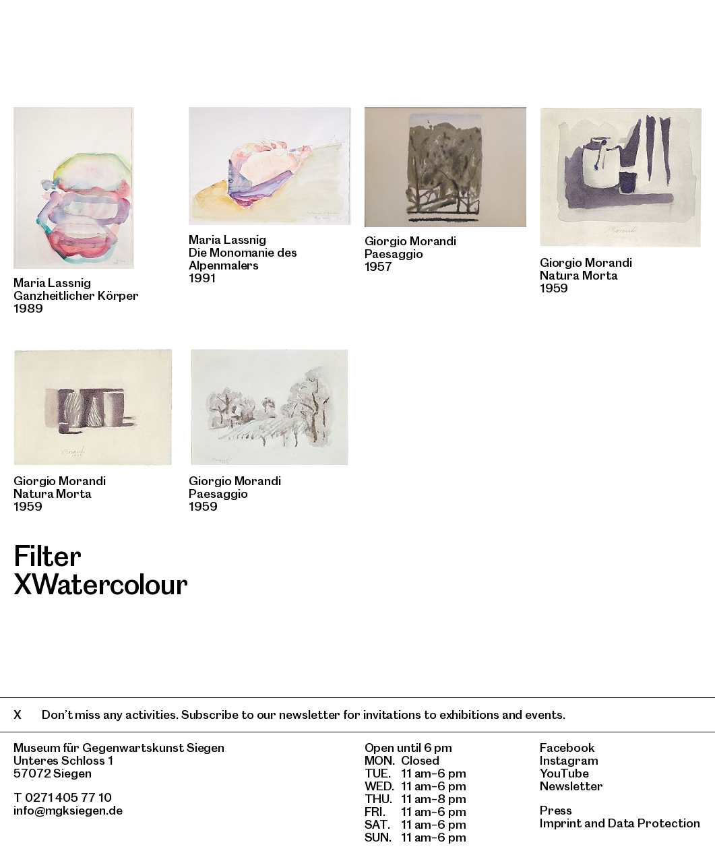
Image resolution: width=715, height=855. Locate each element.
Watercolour (109, 584)
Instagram (569, 760)
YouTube (564, 773)
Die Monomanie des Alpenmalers (243, 258)
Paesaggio (394, 254)
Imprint (561, 823)
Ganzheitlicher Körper (76, 295)
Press (556, 810)
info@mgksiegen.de (68, 810)
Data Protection (654, 823)
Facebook (567, 747)
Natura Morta (579, 275)
